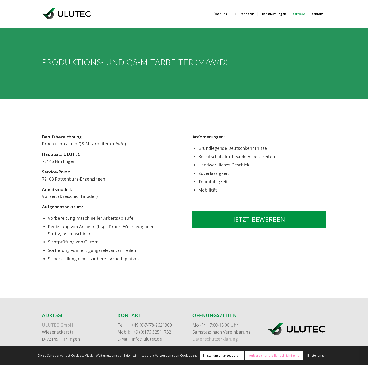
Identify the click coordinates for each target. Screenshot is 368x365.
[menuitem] (220, 14)
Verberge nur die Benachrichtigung (274, 355)
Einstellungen (317, 355)
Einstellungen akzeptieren (221, 355)
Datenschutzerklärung (215, 339)
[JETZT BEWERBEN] (259, 219)
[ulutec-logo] (66, 14)
